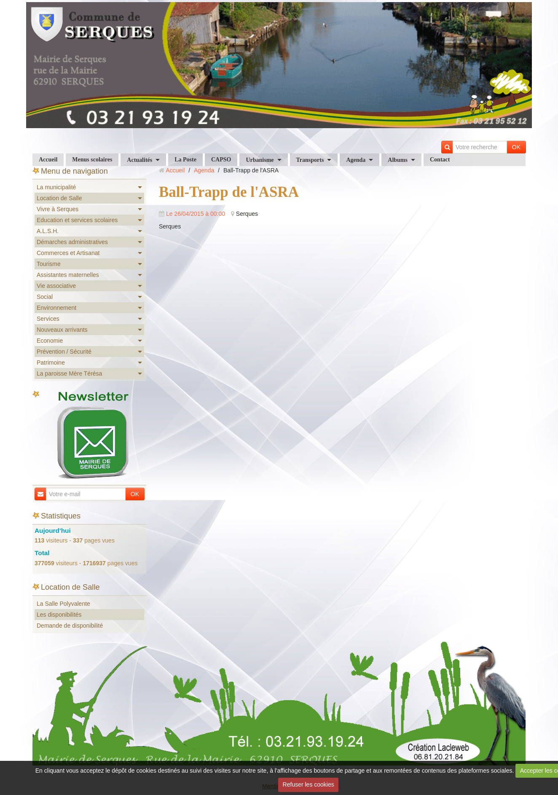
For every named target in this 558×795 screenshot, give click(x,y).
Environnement (56, 307)
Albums (398, 160)
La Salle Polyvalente (63, 603)
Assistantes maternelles (68, 274)
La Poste (185, 159)
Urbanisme (260, 160)
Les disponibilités (59, 614)
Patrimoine (51, 362)
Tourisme (49, 264)
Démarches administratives (72, 242)
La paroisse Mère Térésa (69, 373)
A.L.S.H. (48, 231)
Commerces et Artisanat (68, 253)
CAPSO (221, 159)
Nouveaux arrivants (62, 329)
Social (45, 296)
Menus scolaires (92, 159)
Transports (310, 160)
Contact (440, 159)
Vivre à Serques (57, 209)
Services (48, 318)
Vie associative (56, 285)
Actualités (139, 160)
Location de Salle (59, 198)
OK (516, 147)
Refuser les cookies (308, 784)
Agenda (355, 160)
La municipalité (56, 187)
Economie (50, 340)
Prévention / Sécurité (64, 351)
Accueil (48, 159)
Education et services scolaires (77, 220)
